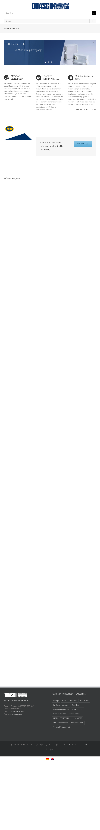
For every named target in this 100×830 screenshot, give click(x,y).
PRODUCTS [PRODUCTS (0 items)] (78, 718)
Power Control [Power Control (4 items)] (77, 709)
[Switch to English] (52, 759)
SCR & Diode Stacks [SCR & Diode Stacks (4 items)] (60, 723)
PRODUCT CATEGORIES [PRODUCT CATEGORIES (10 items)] (61, 718)
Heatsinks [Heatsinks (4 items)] (73, 700)
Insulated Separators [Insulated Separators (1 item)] (60, 705)
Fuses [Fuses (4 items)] (64, 700)
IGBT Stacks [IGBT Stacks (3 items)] (84, 700)
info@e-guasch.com (16, 711)
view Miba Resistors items (85, 109)
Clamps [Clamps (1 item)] (56, 700)
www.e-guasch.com (15, 714)
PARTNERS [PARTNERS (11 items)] (75, 705)
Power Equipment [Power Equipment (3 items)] (59, 714)
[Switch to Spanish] (47, 759)
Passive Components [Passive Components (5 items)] (61, 709)
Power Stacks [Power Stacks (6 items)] (74, 714)
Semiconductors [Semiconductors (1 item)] (77, 723)
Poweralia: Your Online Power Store (76, 745)
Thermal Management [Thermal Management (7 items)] (61, 727)
